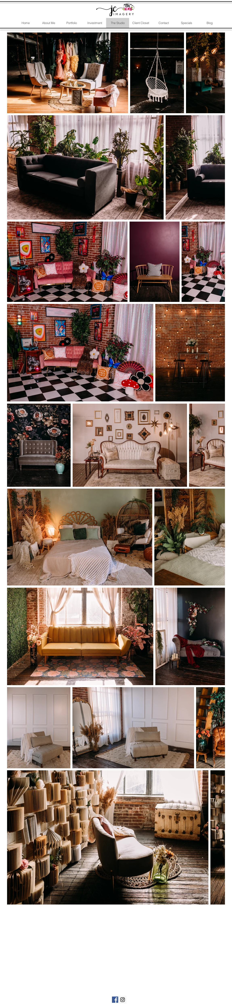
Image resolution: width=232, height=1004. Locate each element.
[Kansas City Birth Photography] (115, 1000)
